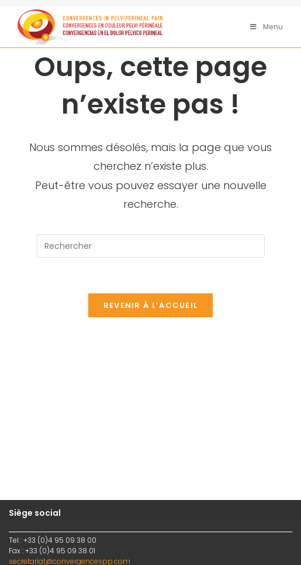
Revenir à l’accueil (150, 305)
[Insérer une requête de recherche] (151, 246)
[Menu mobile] (266, 27)
